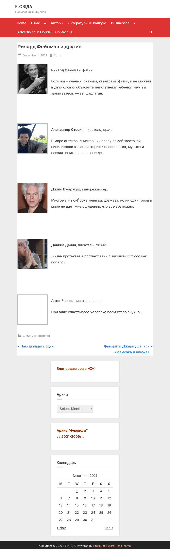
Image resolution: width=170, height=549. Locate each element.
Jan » (109, 528)
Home (21, 23)
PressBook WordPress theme (112, 545)
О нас (35, 23)
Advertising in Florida (34, 32)
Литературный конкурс (87, 23)
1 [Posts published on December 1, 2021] (77, 491)
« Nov (61, 528)
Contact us (63, 32)
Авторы (57, 23)
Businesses (120, 23)
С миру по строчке (36, 335)
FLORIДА (23, 6)
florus (58, 55)
